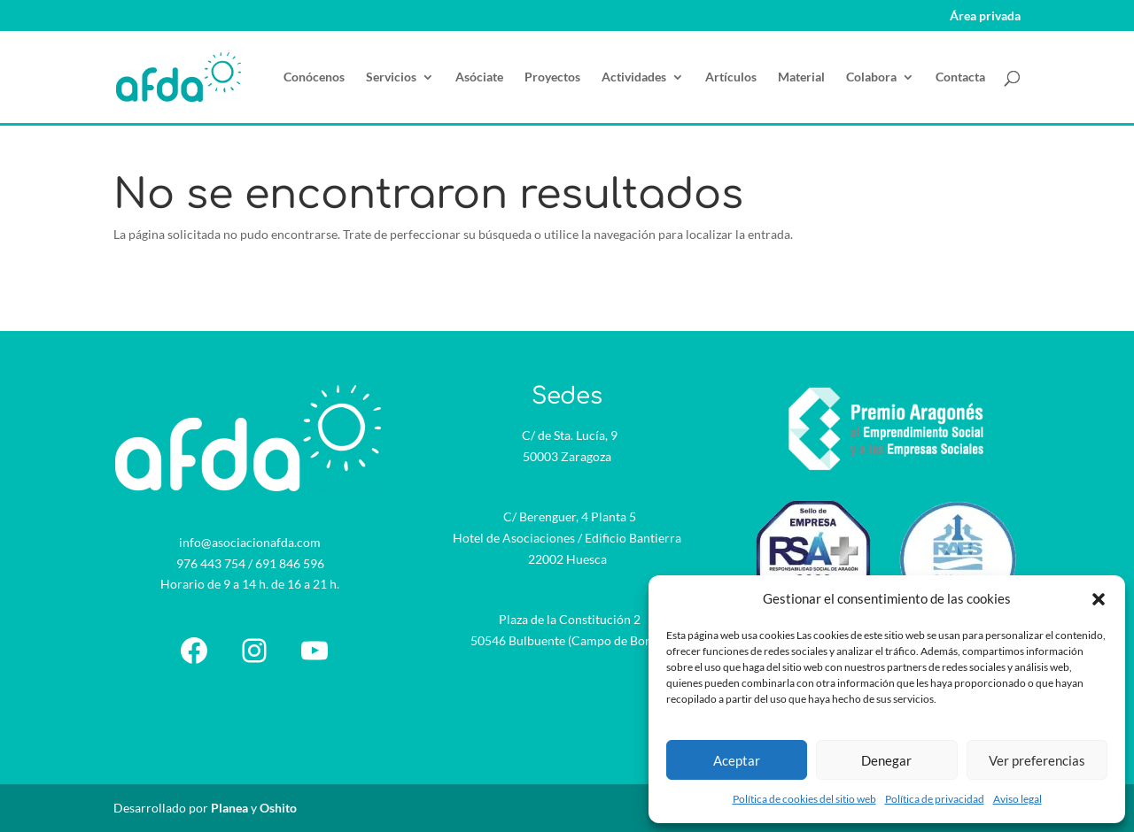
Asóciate (479, 77)
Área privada (985, 16)
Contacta (960, 77)
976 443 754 (210, 563)
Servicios (391, 77)
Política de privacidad (934, 798)
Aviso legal (1017, 798)
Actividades (634, 77)
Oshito (278, 807)
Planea (229, 807)
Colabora (871, 77)
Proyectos (552, 77)
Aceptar (736, 760)
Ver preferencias (1037, 760)
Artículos (731, 77)
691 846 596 (289, 563)
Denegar (886, 760)
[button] (1098, 599)
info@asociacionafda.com (250, 542)
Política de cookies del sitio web (804, 798)
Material (801, 77)
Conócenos (314, 77)
